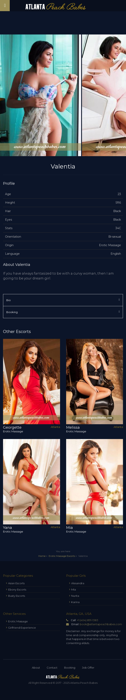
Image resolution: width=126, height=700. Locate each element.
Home (41, 555)
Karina (75, 602)
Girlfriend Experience (22, 627)
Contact (52, 667)
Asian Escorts (16, 583)
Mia (73, 589)
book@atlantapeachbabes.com (101, 624)
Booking (69, 667)
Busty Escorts (16, 595)
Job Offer (88, 667)
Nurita (75, 595)
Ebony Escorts (17, 589)
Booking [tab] (63, 312)
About (36, 667)
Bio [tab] (63, 300)
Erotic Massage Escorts (62, 555)
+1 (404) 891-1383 (87, 620)
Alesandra (77, 583)
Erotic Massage (18, 621)
